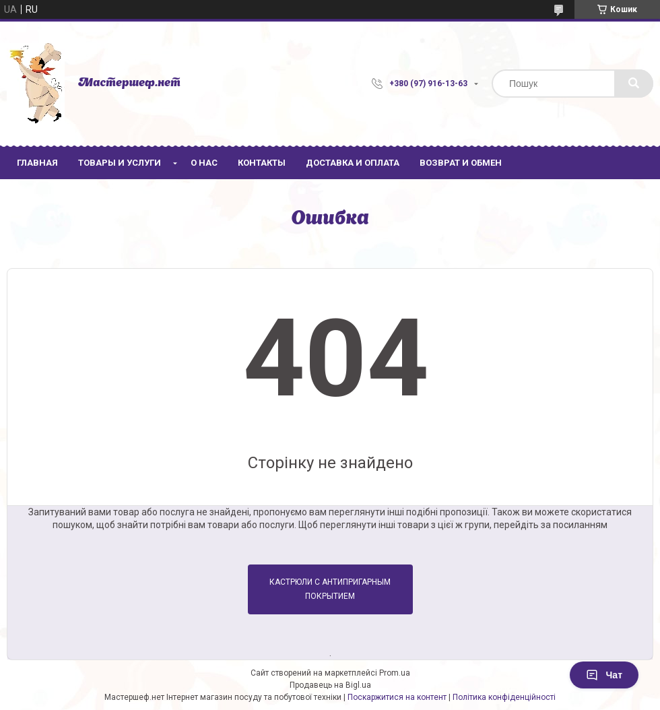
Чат (604, 675)
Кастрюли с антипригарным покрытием (330, 589)
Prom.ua (394, 673)
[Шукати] (633, 83)
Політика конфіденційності (504, 697)
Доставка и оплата (352, 163)
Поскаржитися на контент (397, 697)
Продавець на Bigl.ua (330, 685)
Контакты (262, 163)
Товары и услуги (119, 163)
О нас (204, 163)
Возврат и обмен (461, 163)
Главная (37, 163)
